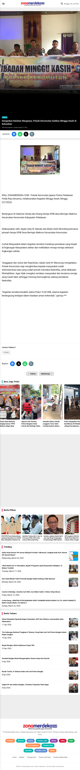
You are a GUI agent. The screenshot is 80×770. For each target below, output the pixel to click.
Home (15, 757)
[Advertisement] (40, 451)
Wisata (54, 741)
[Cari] (61, 3)
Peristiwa (10, 741)
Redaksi (21, 757)
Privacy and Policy (45, 757)
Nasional (21, 741)
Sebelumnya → (46, 374)
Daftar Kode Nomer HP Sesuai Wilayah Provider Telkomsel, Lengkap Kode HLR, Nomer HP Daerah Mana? (34, 553)
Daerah (30, 741)
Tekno (63, 741)
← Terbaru (32, 374)
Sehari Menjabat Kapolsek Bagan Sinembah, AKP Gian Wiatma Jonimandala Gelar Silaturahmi (33, 620)
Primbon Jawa (42, 741)
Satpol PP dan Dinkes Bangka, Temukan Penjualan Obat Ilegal (25, 684)
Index (71, 741)
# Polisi (6, 352)
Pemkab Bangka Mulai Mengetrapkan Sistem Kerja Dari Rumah (25, 658)
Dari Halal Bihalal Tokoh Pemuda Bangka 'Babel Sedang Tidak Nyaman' (28, 579)
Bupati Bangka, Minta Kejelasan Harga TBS (18, 645)
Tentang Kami (31, 757)
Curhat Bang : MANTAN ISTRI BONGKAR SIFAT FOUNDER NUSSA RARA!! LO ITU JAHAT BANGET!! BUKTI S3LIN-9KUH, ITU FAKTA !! (39, 601)
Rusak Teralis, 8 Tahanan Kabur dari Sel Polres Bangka (22, 671)
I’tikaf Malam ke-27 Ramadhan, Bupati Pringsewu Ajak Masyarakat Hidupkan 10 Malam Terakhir (32, 567)
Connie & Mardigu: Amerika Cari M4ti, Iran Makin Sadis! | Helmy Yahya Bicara (31, 592)
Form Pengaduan (33, 745)
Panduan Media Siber (60, 757)
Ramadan (28, 750)
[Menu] (4, 3)
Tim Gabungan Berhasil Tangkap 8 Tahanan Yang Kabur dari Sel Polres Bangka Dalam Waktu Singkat (34, 633)
